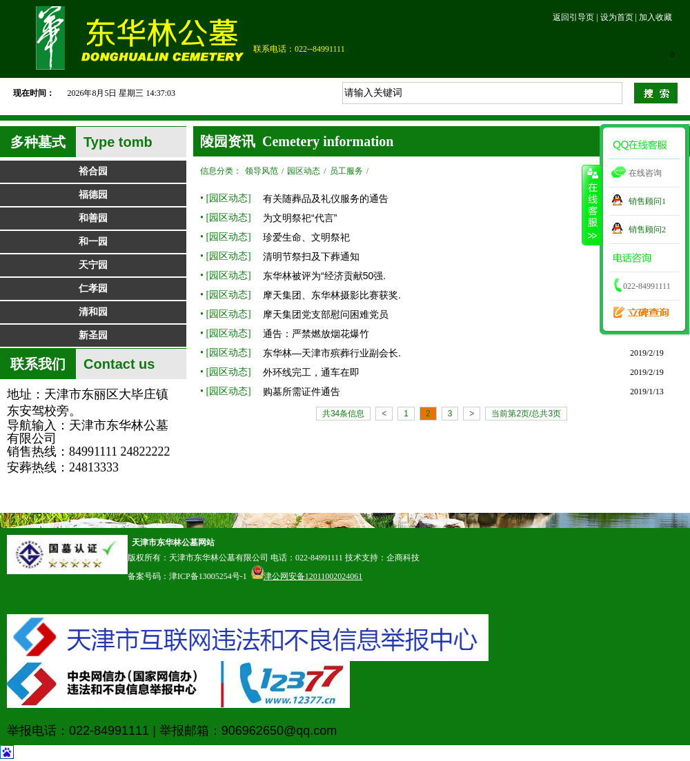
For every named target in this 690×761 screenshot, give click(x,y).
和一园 (93, 241)
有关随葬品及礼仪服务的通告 (325, 198)
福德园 (93, 195)
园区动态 (303, 171)
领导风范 (261, 171)
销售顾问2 (647, 229)
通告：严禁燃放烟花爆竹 (316, 333)
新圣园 (93, 335)
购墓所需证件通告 (301, 391)
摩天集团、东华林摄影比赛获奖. (332, 295)
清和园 (93, 312)
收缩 (591, 204)
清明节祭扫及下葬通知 (311, 256)
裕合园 (93, 171)
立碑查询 (636, 307)
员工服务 (346, 171)
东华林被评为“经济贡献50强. (324, 275)
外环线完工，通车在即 (311, 372)
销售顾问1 (647, 201)
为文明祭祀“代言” (300, 217)
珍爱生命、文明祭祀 (306, 237)
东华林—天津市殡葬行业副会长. (332, 352)
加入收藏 (655, 17)
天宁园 (93, 265)
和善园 (93, 218)
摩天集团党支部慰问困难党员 (325, 314)
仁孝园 (93, 288)
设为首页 (616, 17)
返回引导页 (573, 17)
